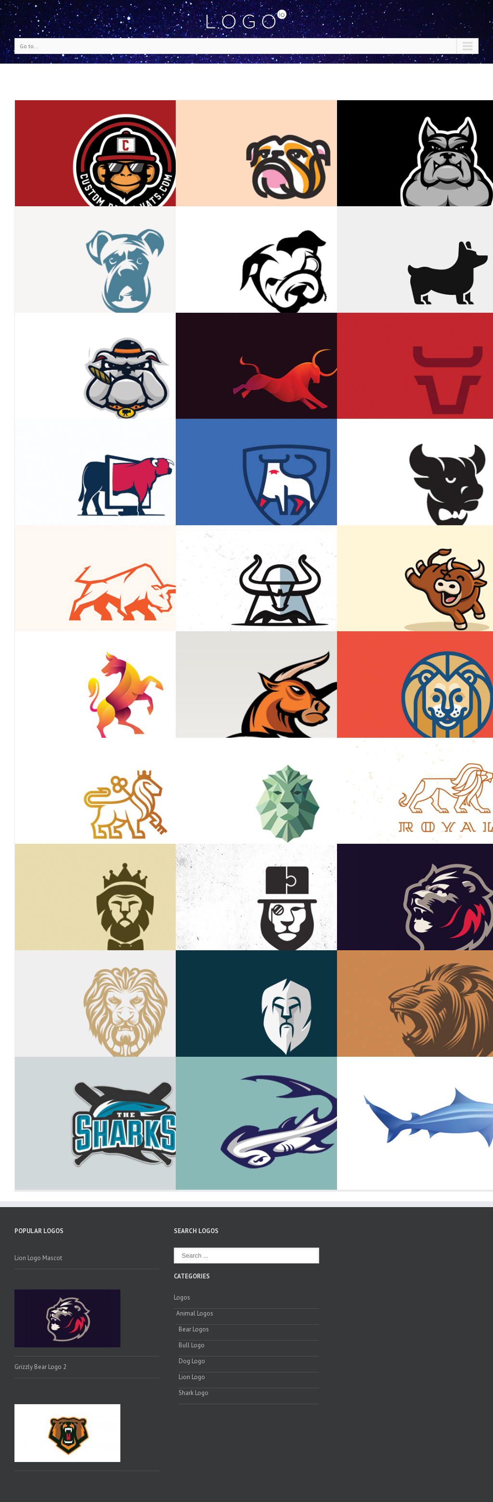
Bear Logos (194, 1329)
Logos (182, 1297)
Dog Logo (192, 1361)
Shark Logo (193, 1393)
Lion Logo (192, 1377)
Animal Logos (194, 1313)
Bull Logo (192, 1345)
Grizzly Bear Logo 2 (40, 1367)
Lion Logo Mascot (38, 1258)
